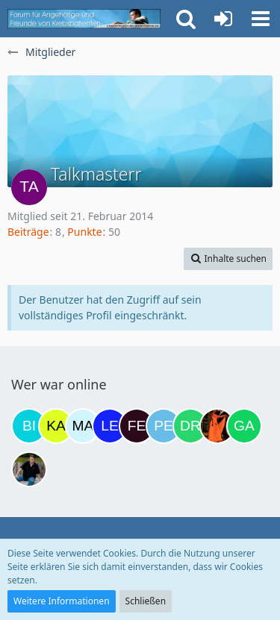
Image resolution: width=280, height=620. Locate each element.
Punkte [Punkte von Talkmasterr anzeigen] (84, 232)
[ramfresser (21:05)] (29, 469)
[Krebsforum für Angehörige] (84, 19)
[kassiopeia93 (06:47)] (56, 426)
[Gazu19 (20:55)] (244, 426)
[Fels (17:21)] (137, 426)
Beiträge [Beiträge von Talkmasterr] (28, 232)
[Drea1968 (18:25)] (190, 426)
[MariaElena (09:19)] (83, 426)
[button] (261, 19)
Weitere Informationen (61, 601)
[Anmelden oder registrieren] (223, 19)
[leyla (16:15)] (110, 426)
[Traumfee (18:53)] (217, 426)
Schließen (145, 601)
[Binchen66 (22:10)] (29, 426)
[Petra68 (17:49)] (163, 426)
